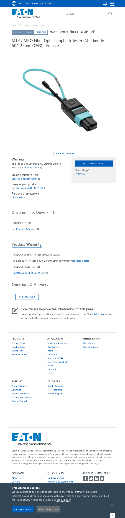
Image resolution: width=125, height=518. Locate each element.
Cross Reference (54, 389)
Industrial (51, 369)
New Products (18, 347)
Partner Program (55, 393)
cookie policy (64, 499)
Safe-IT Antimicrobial (57, 362)
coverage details (32, 167)
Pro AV (50, 365)
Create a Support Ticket (24, 178)
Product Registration (21, 397)
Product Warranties (21, 393)
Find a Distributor (91, 347)
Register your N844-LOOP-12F (28, 188)
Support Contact (19, 401)
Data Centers (53, 347)
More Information (48, 509)
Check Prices (18, 197)
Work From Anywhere (57, 343)
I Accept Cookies (23, 509)
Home (15, 25)
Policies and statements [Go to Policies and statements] (60, 481)
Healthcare (52, 350)
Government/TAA (55, 358)
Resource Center (19, 354)
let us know (100, 314)
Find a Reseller (89, 343)
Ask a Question (27, 296)
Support (25, 25)
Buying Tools (18, 350)
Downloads (17, 389)
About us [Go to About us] (17, 477)
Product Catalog (19, 343)
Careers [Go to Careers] (16, 481)
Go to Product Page (93, 163)
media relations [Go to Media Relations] (55, 477)
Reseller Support (55, 386)
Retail (50, 373)
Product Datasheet (65, 153)
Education (52, 354)
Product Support (19, 386)
